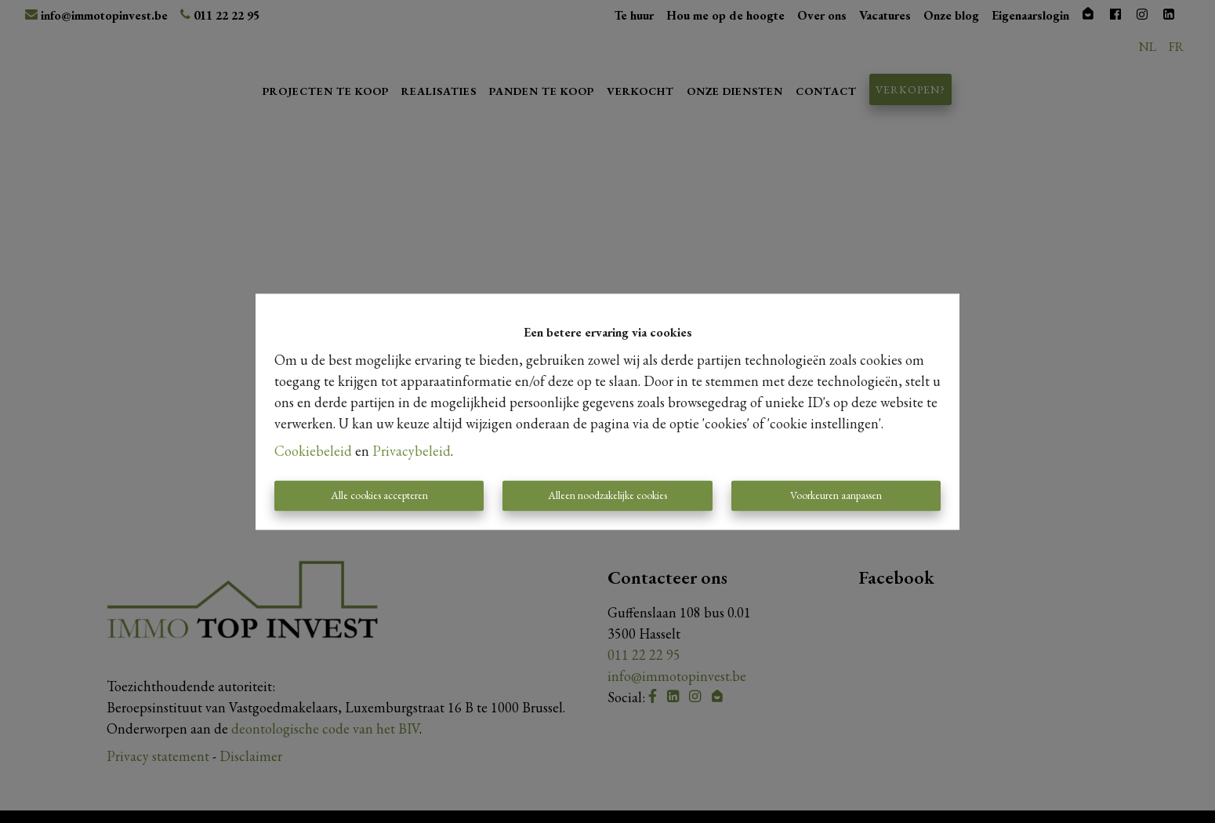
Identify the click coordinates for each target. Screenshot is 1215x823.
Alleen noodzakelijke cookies (607, 495)
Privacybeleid (411, 451)
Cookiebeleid (313, 451)
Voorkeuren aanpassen (836, 495)
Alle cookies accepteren (379, 495)
